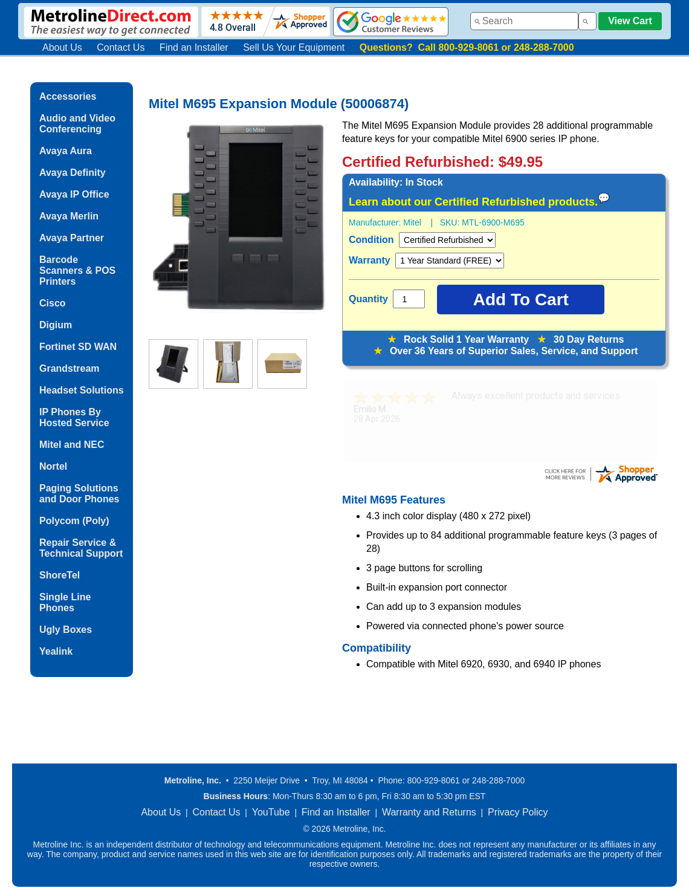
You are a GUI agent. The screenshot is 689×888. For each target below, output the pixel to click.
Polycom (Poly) (74, 521)
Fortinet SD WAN (78, 347)
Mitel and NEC (72, 444)
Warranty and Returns (429, 812)
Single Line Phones (65, 602)
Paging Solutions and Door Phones (79, 493)
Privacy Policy (518, 812)
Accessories (67, 96)
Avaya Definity (72, 172)
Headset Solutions (81, 390)
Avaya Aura (65, 151)
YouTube (271, 812)
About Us (62, 47)
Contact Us (120, 47)
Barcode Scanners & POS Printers (77, 270)
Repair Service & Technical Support (81, 548)
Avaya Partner (71, 238)
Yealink (56, 651)
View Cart (630, 21)
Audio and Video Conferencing (77, 123)
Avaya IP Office (74, 194)
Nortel (53, 466)
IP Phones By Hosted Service (74, 417)
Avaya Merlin (69, 216)
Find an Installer (194, 47)
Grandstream (69, 368)
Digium (55, 325)
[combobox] (524, 21)
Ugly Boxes (65, 629)
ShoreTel (59, 575)
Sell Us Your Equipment (293, 47)
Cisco (52, 303)
